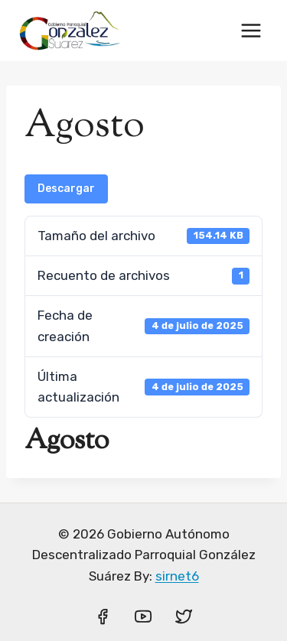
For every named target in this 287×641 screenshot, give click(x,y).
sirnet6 (177, 576)
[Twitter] (184, 616)
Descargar (66, 188)
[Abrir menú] (251, 30)
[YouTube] (143, 616)
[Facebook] (102, 616)
